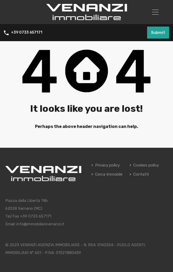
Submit (158, 32)
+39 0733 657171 (26, 32)
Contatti (141, 174)
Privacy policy (107, 165)
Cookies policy (146, 165)
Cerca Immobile (109, 174)
